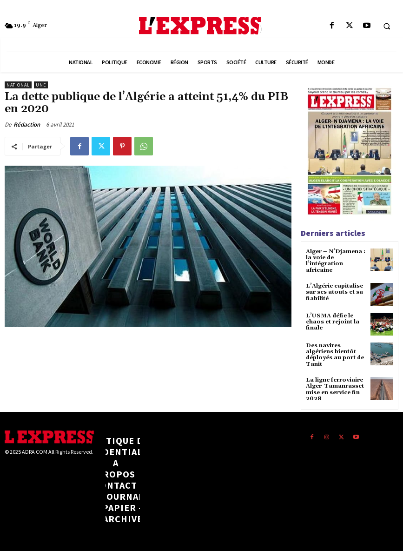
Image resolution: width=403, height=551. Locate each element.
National (18, 84)
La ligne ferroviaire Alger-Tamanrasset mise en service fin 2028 (335, 389)
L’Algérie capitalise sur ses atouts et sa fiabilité (334, 291)
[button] (386, 26)
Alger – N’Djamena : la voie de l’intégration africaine (335, 261)
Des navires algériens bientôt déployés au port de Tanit (335, 354)
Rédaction (26, 124)
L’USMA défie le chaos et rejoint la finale (332, 321)
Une (41, 84)
